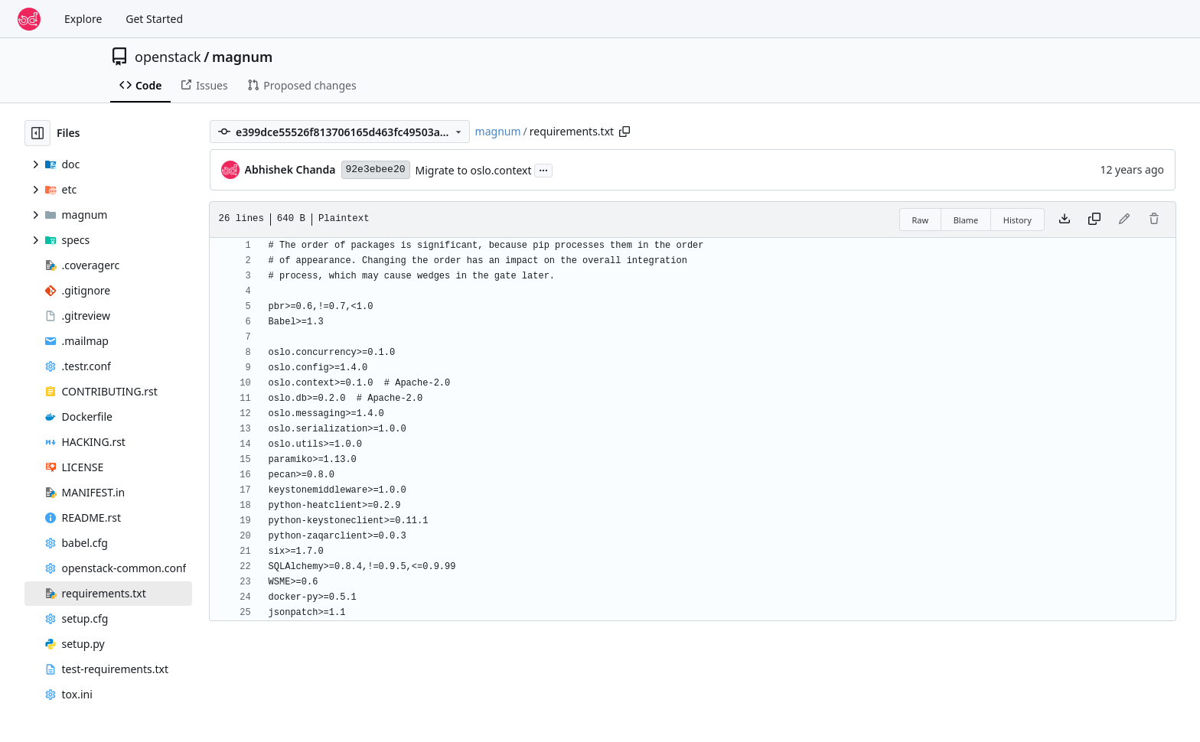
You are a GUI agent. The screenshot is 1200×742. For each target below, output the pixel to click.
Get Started (154, 18)
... (543, 169)
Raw (920, 220)
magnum (242, 56)
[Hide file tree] (37, 133)
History (1017, 220)
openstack (168, 56)
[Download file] (1064, 220)
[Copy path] (624, 131)
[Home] (29, 19)
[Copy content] (1094, 220)
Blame (966, 220)
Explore (83, 18)
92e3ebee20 (376, 169)
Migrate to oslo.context (474, 170)
